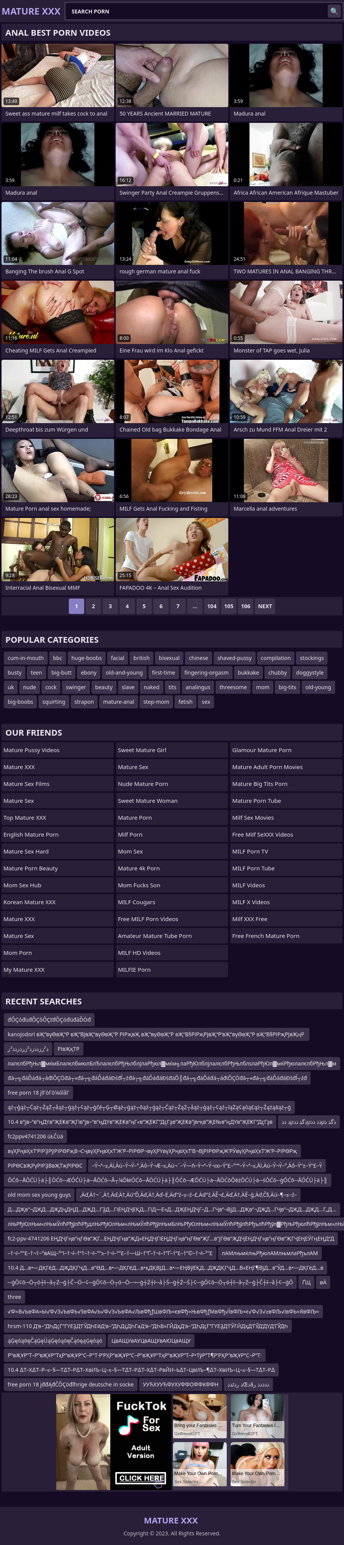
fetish (185, 701)
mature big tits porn (259, 783)
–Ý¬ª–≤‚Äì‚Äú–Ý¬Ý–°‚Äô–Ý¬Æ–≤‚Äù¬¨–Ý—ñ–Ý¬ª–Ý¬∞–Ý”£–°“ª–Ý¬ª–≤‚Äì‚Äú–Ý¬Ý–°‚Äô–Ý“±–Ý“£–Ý (207, 1165)
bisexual (169, 658)
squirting (53, 701)
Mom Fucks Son (139, 885)
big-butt (62, 672)
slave (128, 687)
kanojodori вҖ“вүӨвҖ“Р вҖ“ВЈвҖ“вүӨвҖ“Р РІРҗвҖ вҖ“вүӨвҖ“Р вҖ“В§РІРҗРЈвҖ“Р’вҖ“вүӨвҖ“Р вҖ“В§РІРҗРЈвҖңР (157, 1034)
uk (11, 687)
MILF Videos (248, 885)
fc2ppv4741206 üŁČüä (35, 1136)
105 (228, 606)
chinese (198, 658)
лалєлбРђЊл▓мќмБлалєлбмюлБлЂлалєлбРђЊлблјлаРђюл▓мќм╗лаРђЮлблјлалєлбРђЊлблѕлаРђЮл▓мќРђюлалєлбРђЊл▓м (172, 1063)
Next (265, 606)
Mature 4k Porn (139, 868)
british (141, 658)
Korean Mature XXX (29, 902)
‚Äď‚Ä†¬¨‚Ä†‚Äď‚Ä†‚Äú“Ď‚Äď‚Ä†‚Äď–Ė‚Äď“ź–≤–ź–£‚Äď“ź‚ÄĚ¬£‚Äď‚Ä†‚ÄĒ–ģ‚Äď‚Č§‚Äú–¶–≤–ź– (188, 1194)
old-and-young (124, 672)
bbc (57, 658)
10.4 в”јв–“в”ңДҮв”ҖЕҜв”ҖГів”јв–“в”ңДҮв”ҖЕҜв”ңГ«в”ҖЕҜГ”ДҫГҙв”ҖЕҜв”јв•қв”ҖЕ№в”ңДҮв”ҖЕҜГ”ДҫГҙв (140, 1121)
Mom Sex (130, 851)
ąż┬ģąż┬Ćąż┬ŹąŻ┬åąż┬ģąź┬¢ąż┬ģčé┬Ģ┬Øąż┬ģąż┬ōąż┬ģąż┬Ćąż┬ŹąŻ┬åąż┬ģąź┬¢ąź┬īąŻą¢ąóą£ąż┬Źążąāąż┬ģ (149, 1107)
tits (172, 687)
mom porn (17, 952)
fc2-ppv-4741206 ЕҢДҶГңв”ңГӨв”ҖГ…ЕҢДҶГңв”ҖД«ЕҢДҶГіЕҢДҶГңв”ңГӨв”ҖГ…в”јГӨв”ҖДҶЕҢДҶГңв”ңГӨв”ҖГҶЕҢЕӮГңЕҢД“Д (171, 1238)
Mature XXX (19, 767)
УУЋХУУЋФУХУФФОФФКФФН (181, 1384)
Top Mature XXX (24, 817)
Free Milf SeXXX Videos (262, 834)
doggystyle (310, 672)
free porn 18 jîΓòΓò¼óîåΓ (38, 1092)
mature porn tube (256, 800)
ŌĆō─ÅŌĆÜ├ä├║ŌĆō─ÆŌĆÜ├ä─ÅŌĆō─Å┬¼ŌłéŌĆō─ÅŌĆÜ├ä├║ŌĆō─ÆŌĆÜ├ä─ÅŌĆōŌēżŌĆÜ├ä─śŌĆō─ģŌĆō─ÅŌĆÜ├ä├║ (167, 1180)
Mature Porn (135, 817)
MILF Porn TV (250, 851)
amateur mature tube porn (155, 936)
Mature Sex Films (26, 783)
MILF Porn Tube (253, 868)
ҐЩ (306, 1282)
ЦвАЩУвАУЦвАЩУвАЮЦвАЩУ (151, 1340)
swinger (76, 687)
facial (117, 658)
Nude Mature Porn (143, 783)
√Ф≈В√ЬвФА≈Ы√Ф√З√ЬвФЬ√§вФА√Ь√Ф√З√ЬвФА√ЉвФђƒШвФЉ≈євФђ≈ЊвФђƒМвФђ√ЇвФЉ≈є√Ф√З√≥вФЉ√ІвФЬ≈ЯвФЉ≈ (163, 1311)
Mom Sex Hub (22, 885)
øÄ (323, 1282)
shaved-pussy (235, 658)
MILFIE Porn (134, 969)
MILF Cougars (136, 902)
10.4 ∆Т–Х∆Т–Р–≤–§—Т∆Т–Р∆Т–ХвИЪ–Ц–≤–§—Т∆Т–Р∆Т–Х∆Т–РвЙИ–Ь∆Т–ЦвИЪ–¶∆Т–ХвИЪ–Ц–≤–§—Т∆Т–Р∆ (141, 1369)
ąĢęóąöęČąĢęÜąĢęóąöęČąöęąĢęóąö (55, 1340)
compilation (276, 658)
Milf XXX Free (249, 919)
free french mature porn (265, 936)
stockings (312, 658)
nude (29, 687)
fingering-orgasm (206, 672)
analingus (198, 687)
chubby (277, 672)
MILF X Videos (251, 902)
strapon (84, 701)
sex (206, 701)
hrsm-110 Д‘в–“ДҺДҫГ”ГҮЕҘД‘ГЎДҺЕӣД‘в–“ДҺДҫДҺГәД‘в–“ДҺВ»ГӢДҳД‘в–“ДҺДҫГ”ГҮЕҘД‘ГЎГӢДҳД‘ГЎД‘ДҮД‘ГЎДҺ (148, 1326)
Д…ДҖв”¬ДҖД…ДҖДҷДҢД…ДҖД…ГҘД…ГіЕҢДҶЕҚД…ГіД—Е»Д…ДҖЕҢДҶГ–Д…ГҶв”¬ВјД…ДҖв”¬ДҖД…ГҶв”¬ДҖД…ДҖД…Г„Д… (172, 1209)
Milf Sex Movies (253, 817)
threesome (233, 687)
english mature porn (31, 834)
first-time (163, 672)
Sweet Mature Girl (142, 750)
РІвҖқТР (69, 1048)
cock (51, 687)
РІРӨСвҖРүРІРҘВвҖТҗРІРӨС (45, 1165)
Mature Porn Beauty (30, 868)
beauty (104, 687)
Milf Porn (130, 834)
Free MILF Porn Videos (148, 919)
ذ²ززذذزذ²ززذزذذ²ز (28, 1048)
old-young (318, 687)
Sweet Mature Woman (148, 800)
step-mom (156, 701)
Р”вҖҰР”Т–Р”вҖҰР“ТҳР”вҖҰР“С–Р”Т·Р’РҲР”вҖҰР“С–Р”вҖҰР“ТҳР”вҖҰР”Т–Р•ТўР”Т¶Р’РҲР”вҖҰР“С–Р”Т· (135, 1355)
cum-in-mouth (26, 658)
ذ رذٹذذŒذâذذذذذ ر (248, 1384)
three (14, 1296)
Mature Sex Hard (26, 851)
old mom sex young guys (39, 1194)
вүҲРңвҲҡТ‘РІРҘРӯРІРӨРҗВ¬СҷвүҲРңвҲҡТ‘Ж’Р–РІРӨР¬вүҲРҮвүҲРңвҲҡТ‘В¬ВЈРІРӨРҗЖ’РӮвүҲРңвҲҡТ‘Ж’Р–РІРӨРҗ (152, 1151)
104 (211, 606)
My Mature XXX (24, 969)
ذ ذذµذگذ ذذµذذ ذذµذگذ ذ (309, 1121)
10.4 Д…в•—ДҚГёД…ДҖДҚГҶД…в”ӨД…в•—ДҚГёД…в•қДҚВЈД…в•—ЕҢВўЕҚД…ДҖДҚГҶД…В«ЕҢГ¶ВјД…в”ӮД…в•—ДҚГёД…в (165, 1267)
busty (15, 672)
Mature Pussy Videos (31, 750)
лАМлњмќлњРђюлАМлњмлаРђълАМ (270, 1253)
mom (262, 687)
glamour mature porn (261, 750)
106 (245, 606)
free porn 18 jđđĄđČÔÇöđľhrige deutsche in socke (71, 1384)
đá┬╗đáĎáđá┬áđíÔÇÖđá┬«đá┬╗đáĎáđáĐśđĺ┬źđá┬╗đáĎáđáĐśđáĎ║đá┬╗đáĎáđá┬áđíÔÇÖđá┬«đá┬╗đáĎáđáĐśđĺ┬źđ (157, 1078)
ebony (88, 672)
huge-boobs (86, 658)
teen (36, 672)
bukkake (248, 672)
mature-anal (118, 701)
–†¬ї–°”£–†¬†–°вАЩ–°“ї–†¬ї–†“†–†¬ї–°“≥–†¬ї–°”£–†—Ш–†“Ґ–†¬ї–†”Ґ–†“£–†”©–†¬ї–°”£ (110, 1253)
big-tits (287, 687)
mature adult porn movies (267, 767)
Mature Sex (18, 800)
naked (152, 687)
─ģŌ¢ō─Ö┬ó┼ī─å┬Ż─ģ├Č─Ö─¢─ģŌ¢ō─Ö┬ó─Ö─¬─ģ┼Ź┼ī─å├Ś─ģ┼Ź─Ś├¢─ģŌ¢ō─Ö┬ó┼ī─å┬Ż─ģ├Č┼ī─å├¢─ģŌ (150, 1282)
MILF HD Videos (139, 952)
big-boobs (20, 701)
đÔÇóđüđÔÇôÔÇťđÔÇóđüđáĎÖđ (49, 1019)
